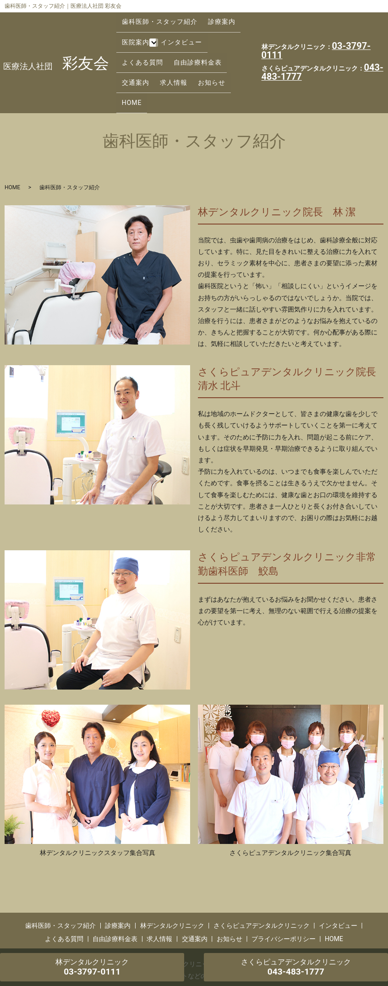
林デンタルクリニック (172, 882)
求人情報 (221, 47)
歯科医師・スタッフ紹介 (157, 18)
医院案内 (133, 33)
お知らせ (133, 62)
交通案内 (188, 47)
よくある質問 (225, 33)
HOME (163, 62)
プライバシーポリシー (283, 895)
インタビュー (177, 33)
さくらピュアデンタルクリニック (261, 882)
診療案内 (215, 18)
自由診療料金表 (144, 47)
